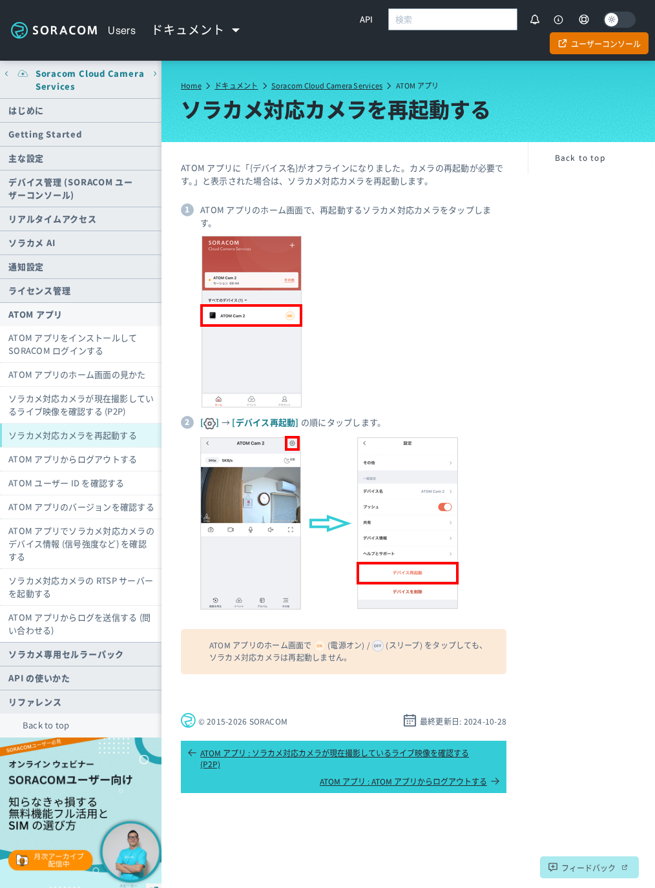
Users (122, 30)
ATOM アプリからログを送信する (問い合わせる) (79, 623)
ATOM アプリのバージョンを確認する (81, 507)
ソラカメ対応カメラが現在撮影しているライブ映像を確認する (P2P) (81, 404)
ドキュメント (236, 85)
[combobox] (452, 19)
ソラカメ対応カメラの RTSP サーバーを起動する (80, 586)
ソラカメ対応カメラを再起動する (72, 435)
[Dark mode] (619, 20)
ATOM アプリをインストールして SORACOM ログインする (72, 343)
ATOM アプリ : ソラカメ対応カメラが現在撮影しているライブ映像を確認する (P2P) (328, 758)
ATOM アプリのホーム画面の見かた (77, 374)
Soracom (53, 30)
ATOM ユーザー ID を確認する (66, 483)
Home (191, 85)
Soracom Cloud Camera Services (326, 85)
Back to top (46, 725)
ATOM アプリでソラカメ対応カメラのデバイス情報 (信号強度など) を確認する (81, 543)
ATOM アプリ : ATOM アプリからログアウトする (410, 781)
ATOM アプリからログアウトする (72, 459)
